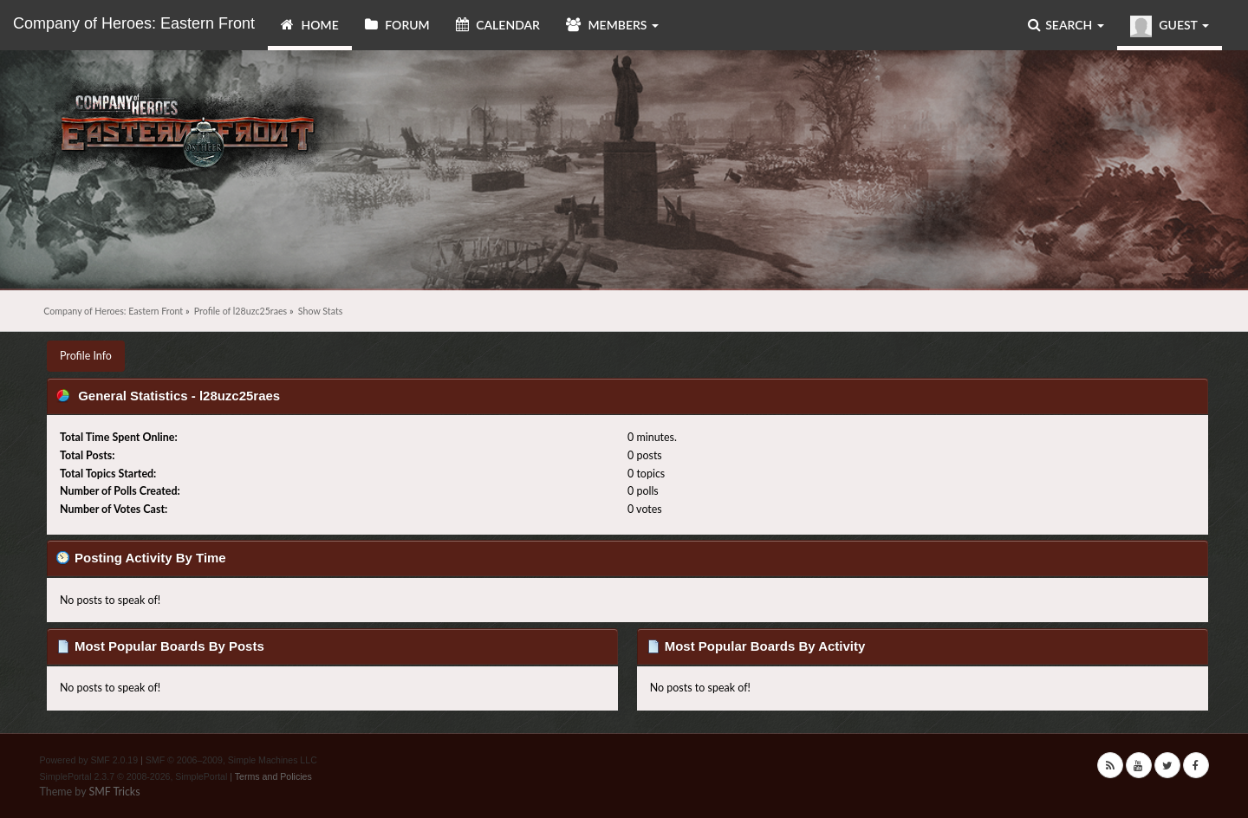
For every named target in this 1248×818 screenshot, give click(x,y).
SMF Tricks (114, 791)
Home (310, 24)
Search (1066, 24)
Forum (397, 24)
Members (612, 24)
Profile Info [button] (86, 355)
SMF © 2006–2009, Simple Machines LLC (231, 760)
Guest (1169, 26)
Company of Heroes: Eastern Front (134, 23)
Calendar (498, 24)
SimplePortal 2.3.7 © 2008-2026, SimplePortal (134, 776)
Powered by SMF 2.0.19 (89, 760)
